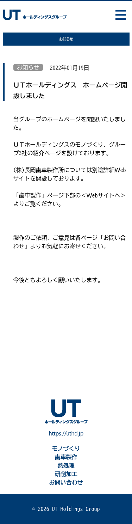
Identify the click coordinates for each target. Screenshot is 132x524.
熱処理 (66, 465)
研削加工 (66, 474)
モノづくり (66, 448)
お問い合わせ (66, 482)
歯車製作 (66, 457)
